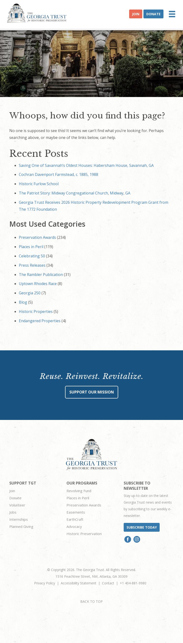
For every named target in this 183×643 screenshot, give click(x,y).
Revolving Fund (78, 490)
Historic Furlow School (39, 183)
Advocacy (74, 526)
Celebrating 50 (32, 256)
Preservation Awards (37, 237)
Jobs (12, 512)
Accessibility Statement (78, 583)
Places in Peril (31, 246)
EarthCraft (74, 519)
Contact (108, 583)
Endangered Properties (40, 320)
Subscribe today (142, 527)
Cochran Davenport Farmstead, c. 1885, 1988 (58, 174)
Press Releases (32, 265)
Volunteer (17, 505)
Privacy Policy (44, 583)
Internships (18, 519)
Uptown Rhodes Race (38, 283)
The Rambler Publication (41, 274)
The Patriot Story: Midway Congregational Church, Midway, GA (74, 193)
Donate (153, 14)
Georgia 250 (30, 293)
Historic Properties (36, 311)
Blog (23, 302)
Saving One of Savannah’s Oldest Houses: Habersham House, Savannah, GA (86, 165)
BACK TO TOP (91, 601)
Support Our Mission (91, 392)
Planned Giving (21, 526)
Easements (75, 512)
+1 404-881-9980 (133, 583)
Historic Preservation (84, 533)
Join (135, 14)
